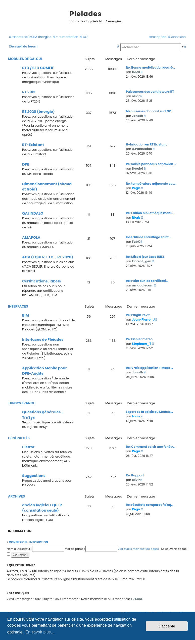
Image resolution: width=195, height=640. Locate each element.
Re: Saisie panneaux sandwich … (151, 164)
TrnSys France (21, 403)
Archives (16, 496)
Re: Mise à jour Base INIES (145, 257)
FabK (136, 241)
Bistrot (28, 447)
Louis (136, 416)
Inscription (38, 542)
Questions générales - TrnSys (43, 415)
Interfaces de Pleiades (42, 339)
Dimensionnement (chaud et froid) (47, 186)
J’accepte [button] (167, 626)
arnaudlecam (142, 285)
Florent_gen (141, 261)
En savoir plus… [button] (40, 632)
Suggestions (33, 475)
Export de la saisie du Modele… (149, 412)
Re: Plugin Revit (138, 315)
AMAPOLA (31, 237)
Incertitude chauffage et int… (148, 237)
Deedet (137, 168)
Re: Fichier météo (139, 339)
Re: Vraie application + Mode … (149, 368)
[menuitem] (40, 37)
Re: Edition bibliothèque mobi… (150, 213)
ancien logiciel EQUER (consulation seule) (42, 508)
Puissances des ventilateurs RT (150, 91)
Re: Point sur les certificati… (147, 281)
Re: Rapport (135, 475)
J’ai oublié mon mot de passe (138, 549)
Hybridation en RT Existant (146, 144)
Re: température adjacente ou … (150, 183)
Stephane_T (141, 343)
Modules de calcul (25, 59)
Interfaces (18, 306)
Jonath (137, 116)
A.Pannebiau (142, 149)
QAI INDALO (32, 213)
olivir (136, 96)
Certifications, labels (41, 281)
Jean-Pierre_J (143, 319)
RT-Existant (33, 144)
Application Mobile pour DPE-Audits (44, 371)
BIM (25, 315)
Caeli (136, 72)
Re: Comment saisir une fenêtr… (150, 447)
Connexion (18, 542)
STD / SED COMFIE (38, 67)
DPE (25, 164)
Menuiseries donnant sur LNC (148, 111)
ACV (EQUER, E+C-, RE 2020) (47, 257)
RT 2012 (28, 91)
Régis (136, 188)
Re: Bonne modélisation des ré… (150, 67)
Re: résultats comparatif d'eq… (149, 505)
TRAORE (137, 599)
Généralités (19, 438)
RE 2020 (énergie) (38, 111)
